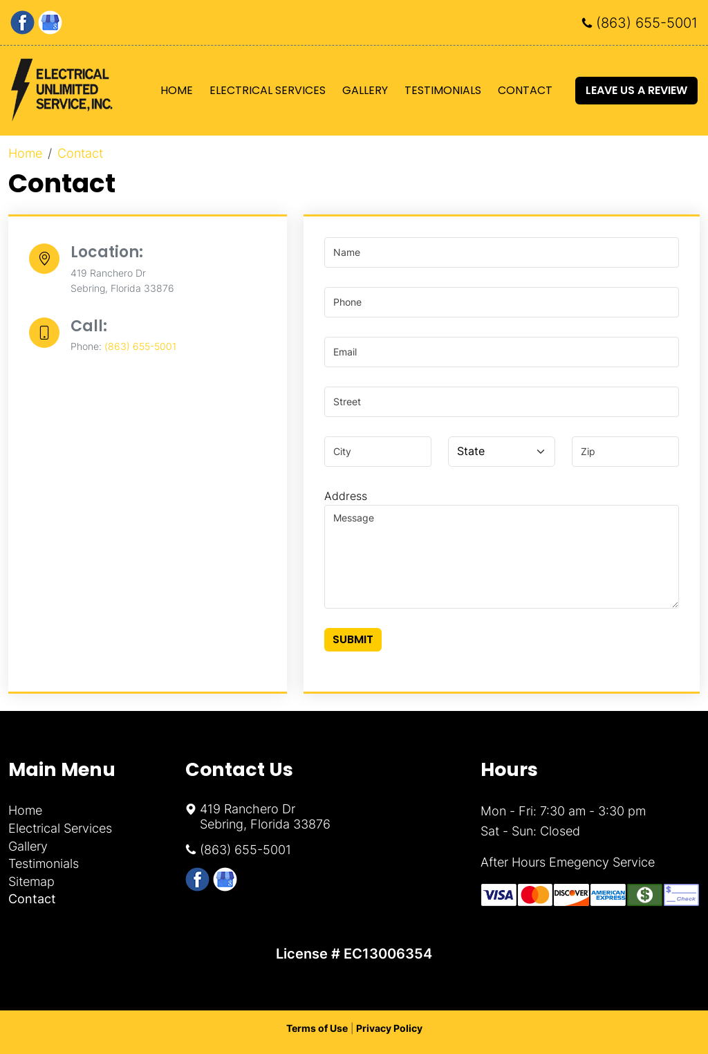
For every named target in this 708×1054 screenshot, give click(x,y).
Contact (525, 90)
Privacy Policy (389, 1028)
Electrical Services (267, 90)
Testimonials (442, 90)
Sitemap (31, 881)
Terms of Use (317, 1028)
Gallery (365, 90)
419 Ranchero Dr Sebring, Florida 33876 (265, 816)
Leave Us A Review (636, 90)
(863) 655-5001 (647, 23)
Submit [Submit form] (353, 639)
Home (176, 90)
